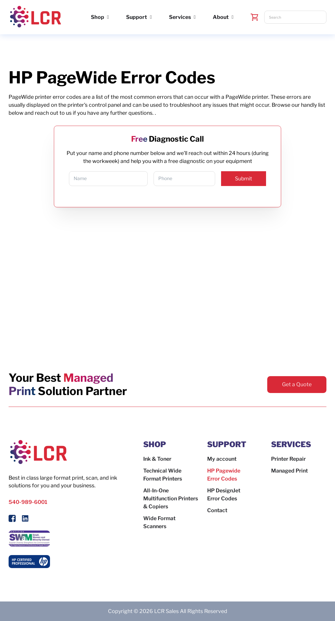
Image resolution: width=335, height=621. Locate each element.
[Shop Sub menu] (108, 17)
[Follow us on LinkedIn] (25, 519)
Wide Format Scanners (159, 522)
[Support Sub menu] (151, 17)
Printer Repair (288, 459)
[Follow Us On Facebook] (12, 519)
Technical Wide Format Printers (162, 475)
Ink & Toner (157, 459)
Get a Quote (297, 384)
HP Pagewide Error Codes (223, 475)
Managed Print (289, 471)
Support (136, 17)
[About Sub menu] (232, 17)
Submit (243, 178)
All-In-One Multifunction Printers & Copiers (170, 498)
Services (180, 17)
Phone (165, 178)
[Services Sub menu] (195, 17)
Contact (217, 510)
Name (80, 178)
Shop (97, 17)
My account (221, 459)
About (221, 17)
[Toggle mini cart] (254, 17)
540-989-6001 (28, 502)
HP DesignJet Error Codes (223, 494)
